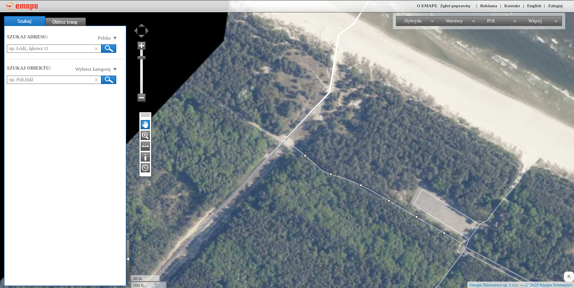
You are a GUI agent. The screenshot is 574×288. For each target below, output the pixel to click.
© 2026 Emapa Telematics (548, 284)
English (534, 5)
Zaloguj (555, 5)
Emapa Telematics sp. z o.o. (494, 284)
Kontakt (512, 5)
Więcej (535, 21)
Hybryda (412, 21)
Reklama (488, 5)
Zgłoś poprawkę (455, 5)
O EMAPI (426, 5)
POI (491, 21)
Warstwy (454, 21)
